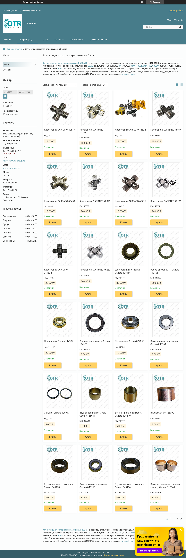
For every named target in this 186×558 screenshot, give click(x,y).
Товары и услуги (26, 40)
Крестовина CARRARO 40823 (94, 201)
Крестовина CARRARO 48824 (130, 129)
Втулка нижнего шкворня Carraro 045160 (93, 486)
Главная (8, 40)
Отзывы (7, 69)
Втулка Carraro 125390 (162, 412)
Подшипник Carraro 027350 (129, 341)
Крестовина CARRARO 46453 (59, 201)
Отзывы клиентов (98, 40)
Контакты (59, 40)
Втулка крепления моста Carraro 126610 (128, 414)
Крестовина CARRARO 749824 (56, 271)
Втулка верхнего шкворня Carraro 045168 (58, 486)
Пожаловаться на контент (114, 555)
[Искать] (180, 27)
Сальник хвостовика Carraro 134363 (94, 343)
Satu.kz (106, 553)
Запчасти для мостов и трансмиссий (65, 63)
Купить (52, 154)
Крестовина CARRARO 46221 (165, 201)
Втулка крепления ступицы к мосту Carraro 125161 (165, 486)
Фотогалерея (76, 40)
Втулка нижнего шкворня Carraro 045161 (164, 343)
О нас (45, 40)
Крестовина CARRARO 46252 (94, 269)
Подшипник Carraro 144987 (58, 341)
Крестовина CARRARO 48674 (165, 129)
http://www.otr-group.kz (14, 161)
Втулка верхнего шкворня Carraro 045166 (129, 486)
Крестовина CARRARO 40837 (59, 129)
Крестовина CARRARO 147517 (91, 131)
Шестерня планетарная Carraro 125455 (127, 271)
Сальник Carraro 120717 (56, 412)
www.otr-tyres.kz (130, 74)
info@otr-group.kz (11, 168)
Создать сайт (28, 2)
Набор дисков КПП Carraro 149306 (164, 271)
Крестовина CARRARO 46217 (130, 201)
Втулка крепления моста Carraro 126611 (92, 414)
